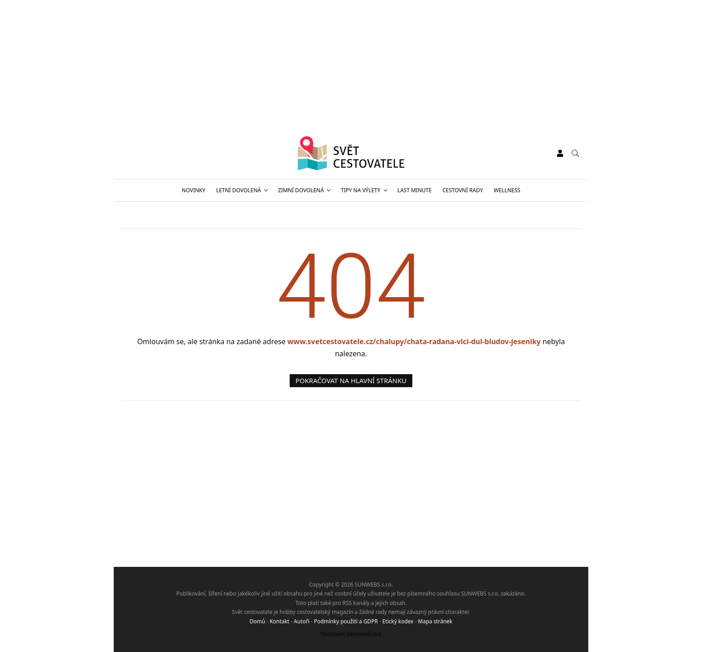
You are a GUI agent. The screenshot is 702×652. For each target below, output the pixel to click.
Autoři (301, 621)
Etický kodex (397, 621)
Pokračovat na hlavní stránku (351, 380)
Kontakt (279, 621)
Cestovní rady (462, 190)
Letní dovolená (238, 190)
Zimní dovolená (301, 190)
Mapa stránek (435, 621)
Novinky (193, 190)
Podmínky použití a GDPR (346, 621)
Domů (257, 621)
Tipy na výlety (360, 190)
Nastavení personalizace (351, 634)
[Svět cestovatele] (351, 153)
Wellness (507, 190)
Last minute (415, 190)
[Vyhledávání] (575, 153)
